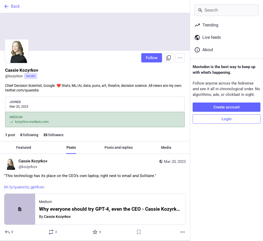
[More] (183, 232)
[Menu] (180, 57)
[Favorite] (97, 232)
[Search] (226, 10)
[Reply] (9, 232)
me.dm (30, 76)
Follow (151, 57)
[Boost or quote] (53, 232)
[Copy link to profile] (168, 57)
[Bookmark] (139, 232)
